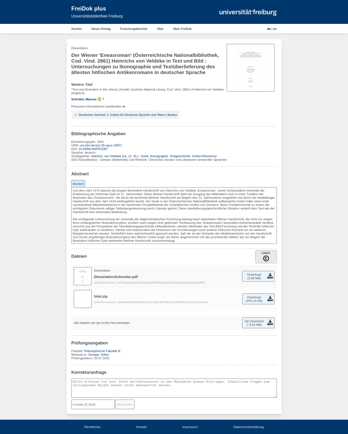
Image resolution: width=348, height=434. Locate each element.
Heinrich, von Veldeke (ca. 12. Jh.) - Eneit (119, 156)
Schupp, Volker (98, 354)
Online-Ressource (204, 156)
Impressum (190, 427)
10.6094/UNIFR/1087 (93, 149)
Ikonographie (159, 156)
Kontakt (141, 427)
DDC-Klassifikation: (85, 159)
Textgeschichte (180, 156)
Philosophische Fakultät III (102, 351)
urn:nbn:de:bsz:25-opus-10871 (101, 145)
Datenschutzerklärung (248, 427)
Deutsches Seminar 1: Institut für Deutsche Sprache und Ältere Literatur (128, 115)
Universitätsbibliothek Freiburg (97, 16)
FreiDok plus (88, 8)
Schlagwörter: (81, 156)
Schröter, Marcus (84, 99)
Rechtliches (92, 427)
